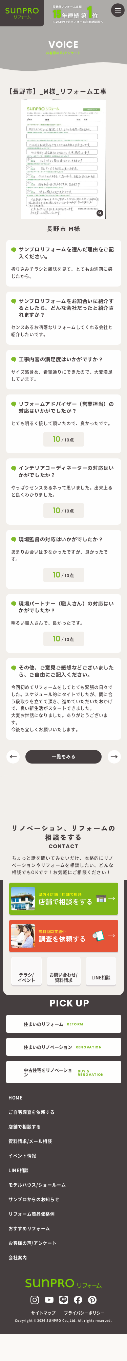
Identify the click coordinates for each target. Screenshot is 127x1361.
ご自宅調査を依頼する (31, 1112)
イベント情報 (22, 1155)
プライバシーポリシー (84, 1313)
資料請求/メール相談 (30, 1141)
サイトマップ (43, 1313)
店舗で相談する (24, 1126)
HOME (15, 1097)
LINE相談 (18, 1170)
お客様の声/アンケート (32, 1243)
